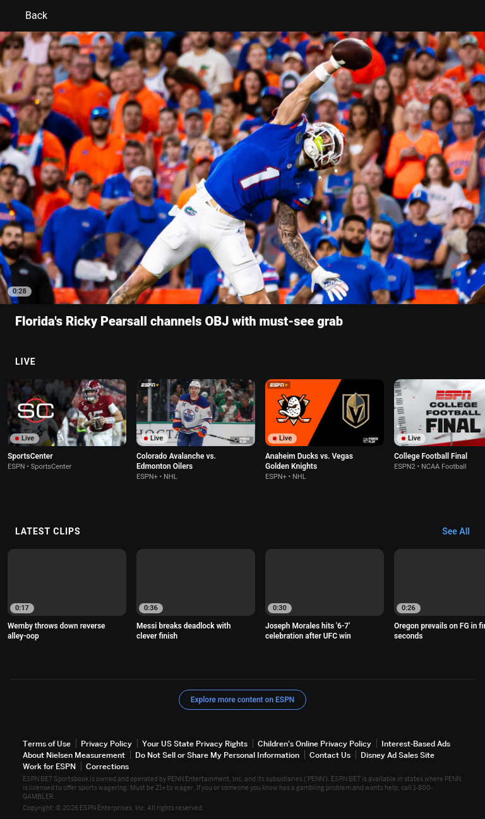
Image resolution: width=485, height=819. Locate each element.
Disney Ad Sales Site (397, 755)
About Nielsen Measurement (74, 755)
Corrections (107, 766)
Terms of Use (47, 743)
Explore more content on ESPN (243, 699)
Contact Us (329, 755)
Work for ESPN (49, 766)
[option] (67, 425)
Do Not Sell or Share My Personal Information (217, 755)
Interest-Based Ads (415, 743)
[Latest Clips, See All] (462, 532)
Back (28, 15)
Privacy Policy (106, 743)
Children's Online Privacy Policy (314, 743)
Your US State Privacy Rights (195, 743)
